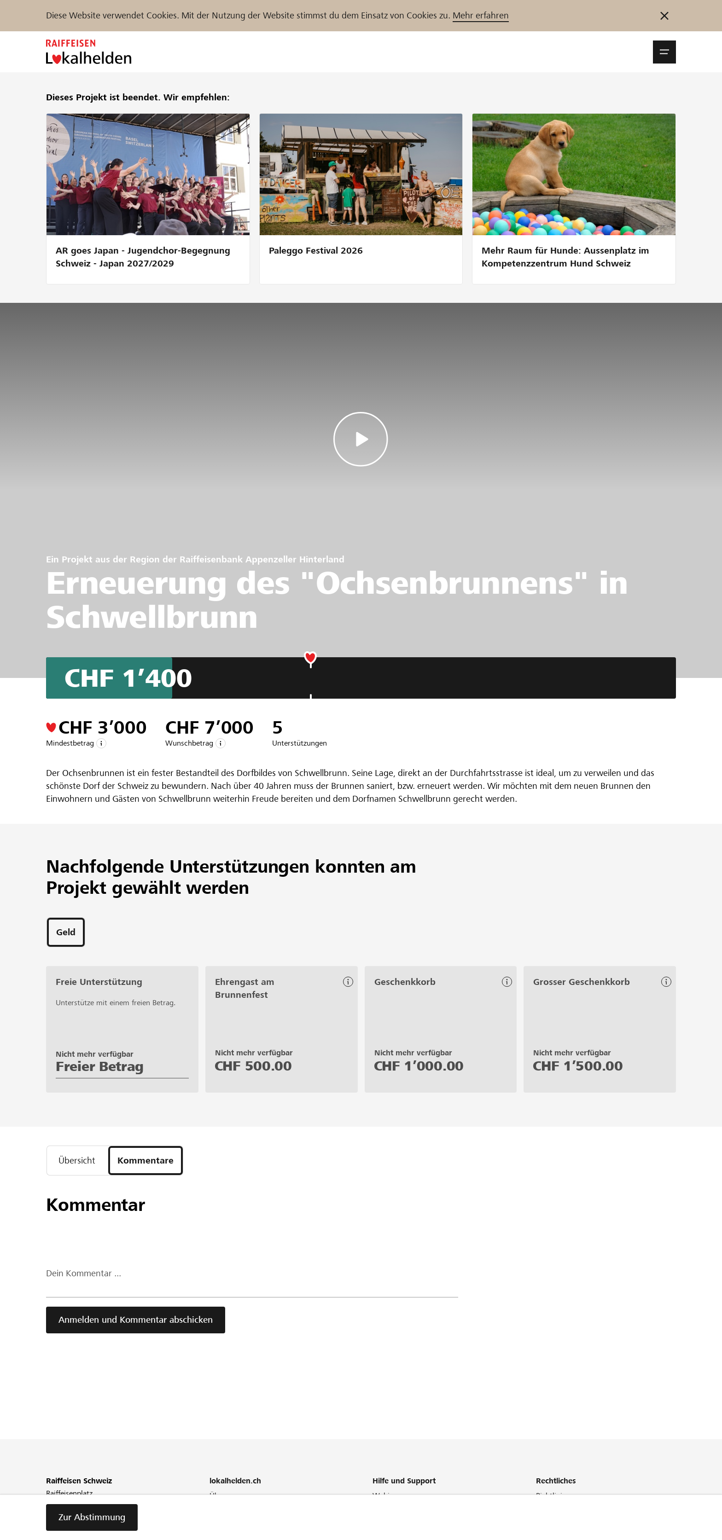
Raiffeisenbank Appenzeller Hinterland (262, 559)
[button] (664, 52)
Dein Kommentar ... (83, 1273)
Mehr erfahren (481, 15)
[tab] (66, 932)
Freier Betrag (100, 1066)
